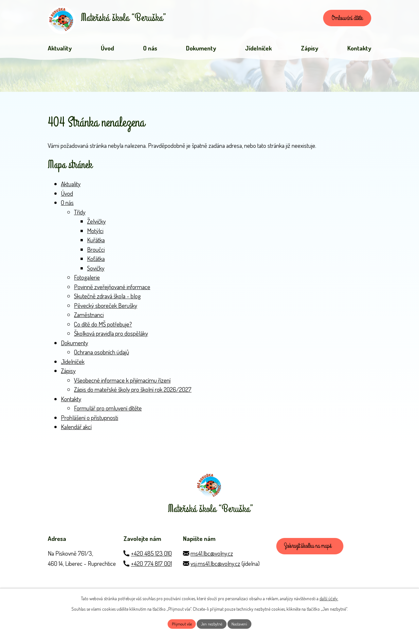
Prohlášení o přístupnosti (89, 420)
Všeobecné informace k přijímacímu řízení (122, 383)
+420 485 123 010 (151, 562)
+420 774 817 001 (151, 572)
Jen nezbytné (212, 623)
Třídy (79, 215)
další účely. (328, 597)
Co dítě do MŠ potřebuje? (103, 327)
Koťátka (96, 262)
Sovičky (95, 271)
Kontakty (71, 402)
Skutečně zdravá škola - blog (107, 299)
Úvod (67, 196)
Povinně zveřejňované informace (112, 290)
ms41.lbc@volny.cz (212, 562)
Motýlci (95, 233)
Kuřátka (96, 243)
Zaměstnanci (89, 318)
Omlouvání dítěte (343, 20)
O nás (67, 206)
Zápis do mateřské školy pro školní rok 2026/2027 (132, 392)
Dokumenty (74, 346)
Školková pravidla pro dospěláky (111, 336)
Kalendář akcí (76, 430)
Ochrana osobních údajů (101, 355)
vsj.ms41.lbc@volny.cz (215, 572)
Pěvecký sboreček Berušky (105, 308)
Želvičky (96, 224)
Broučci (96, 252)
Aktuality (71, 187)
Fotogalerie (87, 280)
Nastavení (242, 623)
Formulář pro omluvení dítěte (108, 411)
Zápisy (68, 374)
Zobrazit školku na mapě (310, 556)
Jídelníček (72, 364)
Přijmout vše (179, 623)
